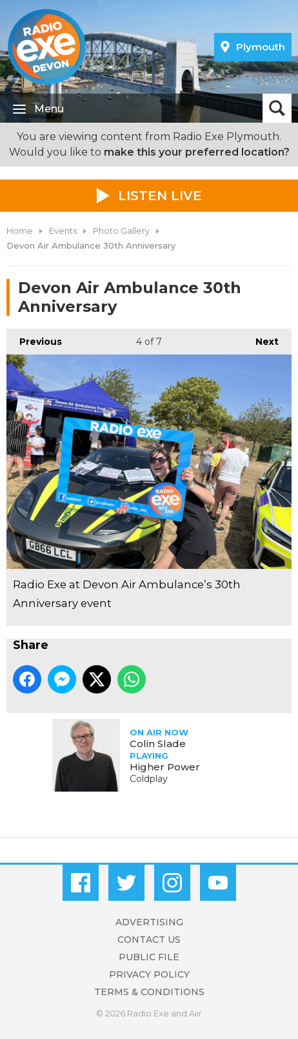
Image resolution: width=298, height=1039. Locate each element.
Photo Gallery (121, 230)
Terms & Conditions (149, 992)
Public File (149, 957)
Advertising (149, 922)
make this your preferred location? (197, 152)
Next (261, 338)
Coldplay (149, 779)
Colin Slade (158, 743)
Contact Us (149, 939)
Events (63, 230)
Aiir (195, 1013)
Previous (34, 338)
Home (19, 230)
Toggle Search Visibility (277, 108)
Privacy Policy (149, 974)
